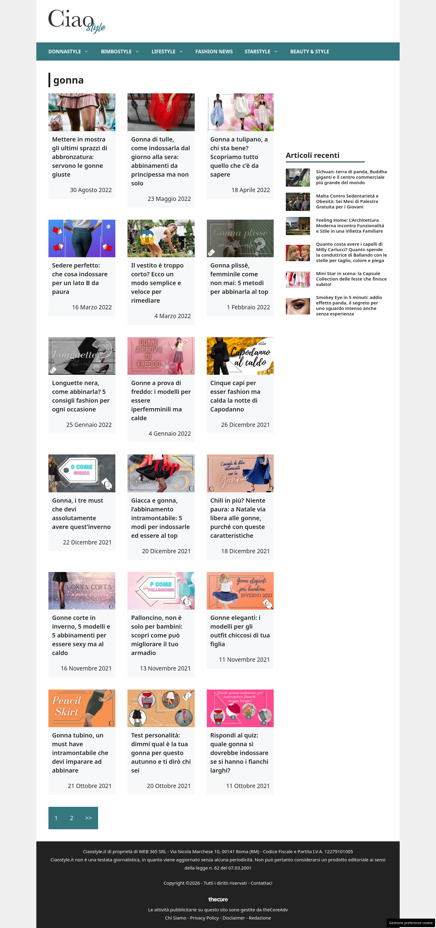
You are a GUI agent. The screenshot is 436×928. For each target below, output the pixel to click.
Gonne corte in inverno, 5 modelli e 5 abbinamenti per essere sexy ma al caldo (81, 635)
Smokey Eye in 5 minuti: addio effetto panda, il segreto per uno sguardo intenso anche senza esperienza (349, 305)
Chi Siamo (175, 918)
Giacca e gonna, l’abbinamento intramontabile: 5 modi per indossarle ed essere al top (160, 518)
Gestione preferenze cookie (411, 922)
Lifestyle (171, 51)
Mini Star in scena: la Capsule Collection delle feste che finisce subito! (351, 278)
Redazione (260, 918)
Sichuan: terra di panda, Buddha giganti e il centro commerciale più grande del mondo (351, 176)
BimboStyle (123, 51)
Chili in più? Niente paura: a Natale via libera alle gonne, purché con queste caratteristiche (238, 518)
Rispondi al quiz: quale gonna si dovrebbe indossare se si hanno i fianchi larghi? (239, 752)
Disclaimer (234, 918)
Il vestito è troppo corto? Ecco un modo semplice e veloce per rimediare (157, 282)
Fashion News (214, 51)
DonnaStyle (71, 51)
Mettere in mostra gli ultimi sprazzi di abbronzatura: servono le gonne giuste (79, 156)
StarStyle (264, 51)
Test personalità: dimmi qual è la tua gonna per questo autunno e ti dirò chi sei (161, 752)
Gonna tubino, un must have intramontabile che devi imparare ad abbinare (80, 752)
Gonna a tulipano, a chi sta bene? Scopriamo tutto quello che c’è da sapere (239, 156)
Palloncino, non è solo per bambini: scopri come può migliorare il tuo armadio (156, 635)
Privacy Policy (204, 918)
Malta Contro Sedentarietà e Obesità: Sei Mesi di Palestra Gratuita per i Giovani (347, 201)
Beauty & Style (309, 51)
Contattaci (261, 883)
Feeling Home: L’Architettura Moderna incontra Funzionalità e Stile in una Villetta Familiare (350, 225)
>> (88, 818)
